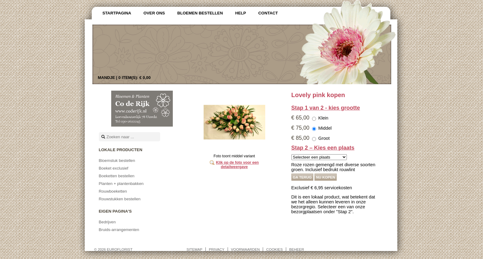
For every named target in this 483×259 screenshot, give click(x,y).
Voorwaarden (245, 249)
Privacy (217, 249)
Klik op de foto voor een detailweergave (237, 164)
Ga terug (302, 177)
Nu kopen (325, 177)
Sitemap (194, 249)
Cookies (274, 249)
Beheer (296, 249)
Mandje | (124, 77)
